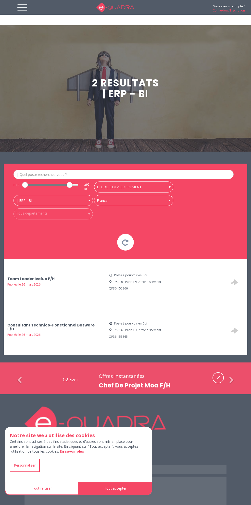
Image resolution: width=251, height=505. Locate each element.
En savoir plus (72, 451)
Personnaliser (25, 465)
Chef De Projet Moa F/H (135, 391)
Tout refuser (42, 488)
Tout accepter (115, 488)
